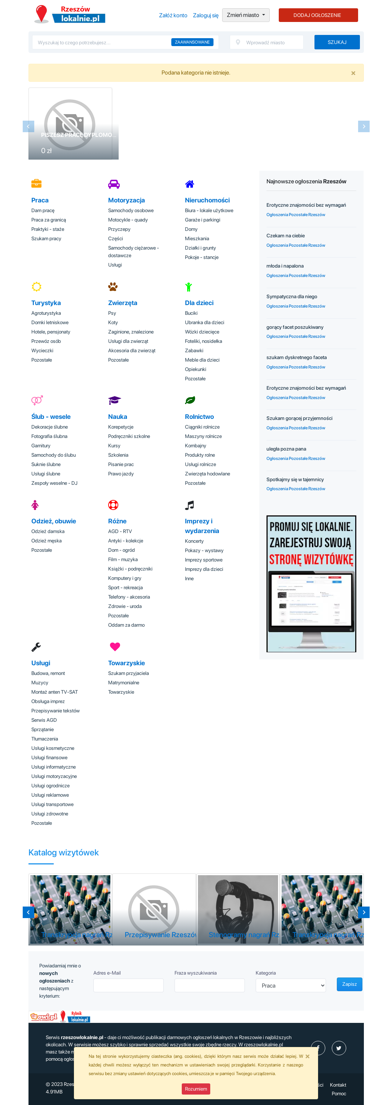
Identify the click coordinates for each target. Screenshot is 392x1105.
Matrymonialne (123, 682)
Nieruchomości (207, 200)
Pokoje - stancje (202, 257)
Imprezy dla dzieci (204, 569)
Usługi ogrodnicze (50, 785)
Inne (189, 578)
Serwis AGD (44, 720)
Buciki (191, 313)
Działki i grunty (200, 248)
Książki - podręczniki (130, 569)
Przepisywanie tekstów (55, 710)
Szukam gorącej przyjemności (299, 418)
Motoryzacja (126, 200)
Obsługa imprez (48, 701)
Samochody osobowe (131, 210)
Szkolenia (118, 455)
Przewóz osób (46, 341)
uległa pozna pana (286, 449)
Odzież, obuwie (53, 521)
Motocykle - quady (128, 220)
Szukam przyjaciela (128, 673)
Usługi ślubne (45, 474)
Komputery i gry (124, 578)
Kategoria (266, 973)
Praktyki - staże (47, 229)
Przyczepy (119, 229)
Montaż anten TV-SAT (54, 692)
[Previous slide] (28, 126)
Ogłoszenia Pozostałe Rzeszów (296, 214)
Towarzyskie (126, 663)
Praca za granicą (48, 220)
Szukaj (337, 42)
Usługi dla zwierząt (128, 341)
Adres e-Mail (107, 973)
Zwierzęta (122, 303)
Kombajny (195, 445)
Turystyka (46, 303)
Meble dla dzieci (202, 360)
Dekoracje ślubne (49, 427)
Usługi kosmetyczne (52, 748)
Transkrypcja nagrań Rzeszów (87, 934)
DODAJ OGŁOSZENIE (317, 15)
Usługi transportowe (52, 804)
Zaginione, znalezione (131, 332)
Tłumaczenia (44, 739)
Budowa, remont (48, 673)
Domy (191, 229)
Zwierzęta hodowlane (207, 474)
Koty (113, 322)
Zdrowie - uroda (125, 606)
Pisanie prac (121, 464)
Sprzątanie (42, 729)
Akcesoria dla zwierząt (131, 350)
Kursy (114, 445)
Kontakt (338, 1085)
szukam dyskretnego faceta (297, 357)
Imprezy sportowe (204, 560)
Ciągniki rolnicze (202, 427)
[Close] (353, 72)
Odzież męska (46, 540)
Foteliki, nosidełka (203, 341)
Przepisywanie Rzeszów (162, 934)
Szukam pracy (46, 238)
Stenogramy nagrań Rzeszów (254, 934)
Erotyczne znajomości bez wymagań (306, 205)
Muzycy (39, 682)
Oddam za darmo (126, 625)
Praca (40, 200)
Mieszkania (197, 238)
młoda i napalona (285, 266)
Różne (117, 521)
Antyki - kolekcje (125, 540)
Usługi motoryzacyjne (54, 776)
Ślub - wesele (51, 416)
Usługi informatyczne (53, 767)
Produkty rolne (200, 455)
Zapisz (349, 984)
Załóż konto (173, 15)
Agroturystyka (46, 313)
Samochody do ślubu (53, 455)
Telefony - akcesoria (129, 597)
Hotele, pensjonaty (50, 332)
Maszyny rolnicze (203, 436)
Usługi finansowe (49, 757)
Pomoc (339, 1093)
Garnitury (40, 445)
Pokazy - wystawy (204, 550)
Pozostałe (41, 360)
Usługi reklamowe (50, 795)
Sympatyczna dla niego (292, 296)
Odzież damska (48, 531)
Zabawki (194, 350)
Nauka (117, 416)
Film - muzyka (123, 559)
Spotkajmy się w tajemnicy (295, 479)
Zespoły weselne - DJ (54, 483)
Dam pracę (42, 210)
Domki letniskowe (50, 322)
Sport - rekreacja (125, 587)
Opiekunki (195, 369)
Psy (112, 313)
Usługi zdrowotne (49, 814)
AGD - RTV (120, 531)
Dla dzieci (199, 303)
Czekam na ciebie (286, 235)
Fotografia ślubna (49, 436)
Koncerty (194, 541)
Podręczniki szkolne (129, 436)
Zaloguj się (206, 15)
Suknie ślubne (46, 464)
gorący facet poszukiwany (295, 327)
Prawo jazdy (121, 474)
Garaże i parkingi (202, 220)
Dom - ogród (121, 550)
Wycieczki (42, 350)
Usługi (115, 265)
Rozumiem (196, 1089)
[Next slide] (364, 126)
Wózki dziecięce (202, 332)
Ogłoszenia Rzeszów (69, 14)
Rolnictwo (199, 416)
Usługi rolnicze (200, 464)
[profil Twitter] (339, 1048)
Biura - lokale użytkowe (209, 210)
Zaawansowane (192, 42)
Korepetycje (120, 427)
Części (115, 238)
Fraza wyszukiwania (196, 973)
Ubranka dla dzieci (204, 322)
